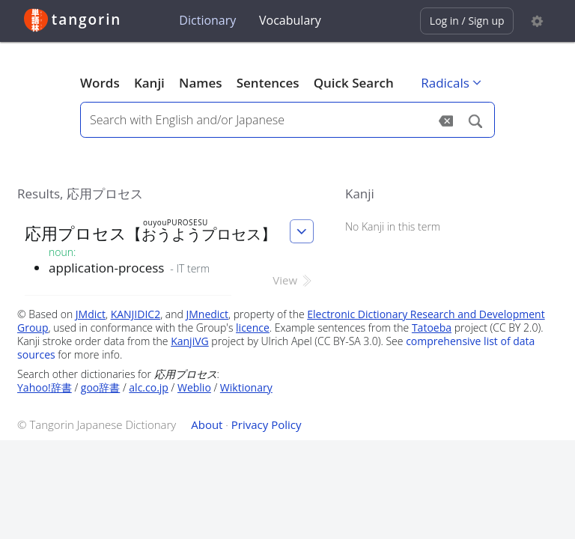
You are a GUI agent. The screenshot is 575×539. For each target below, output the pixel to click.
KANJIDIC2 (136, 314)
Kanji (149, 82)
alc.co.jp (148, 387)
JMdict (91, 314)
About (206, 424)
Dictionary (207, 20)
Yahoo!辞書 (44, 387)
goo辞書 (100, 387)
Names (200, 82)
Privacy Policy (266, 424)
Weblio (194, 387)
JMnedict (207, 314)
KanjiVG (190, 341)
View (293, 279)
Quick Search (354, 82)
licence (253, 327)
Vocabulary (290, 20)
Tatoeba (431, 327)
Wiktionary (246, 387)
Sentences (268, 82)
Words (100, 82)
